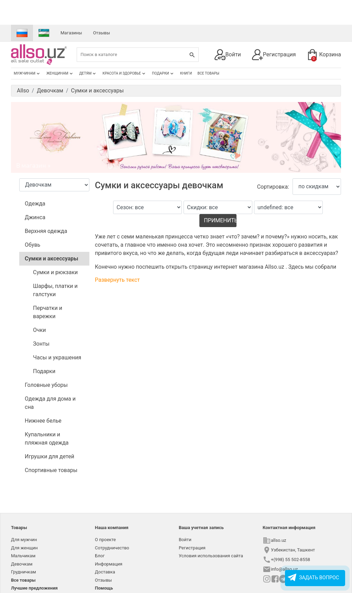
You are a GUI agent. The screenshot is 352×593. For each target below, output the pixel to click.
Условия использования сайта (211, 555)
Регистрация (274, 54)
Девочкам (21, 564)
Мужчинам (27, 73)
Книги (186, 73)
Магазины (71, 32)
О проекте (105, 539)
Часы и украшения (57, 357)
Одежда (35, 203)
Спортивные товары (51, 470)
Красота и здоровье (124, 73)
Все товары (208, 73)
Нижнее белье (43, 420)
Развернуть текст (117, 280)
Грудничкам (23, 571)
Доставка (105, 571)
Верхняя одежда (46, 231)
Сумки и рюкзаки (55, 272)
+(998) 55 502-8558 (290, 559)
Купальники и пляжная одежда (47, 438)
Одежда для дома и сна (50, 402)
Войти (227, 54)
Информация (108, 564)
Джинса (35, 217)
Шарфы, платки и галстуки (55, 290)
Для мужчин (24, 539)
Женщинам (60, 73)
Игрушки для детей (49, 456)
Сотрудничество (112, 547)
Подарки (163, 73)
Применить (220, 220)
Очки (39, 330)
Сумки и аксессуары (51, 258)
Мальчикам (23, 555)
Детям (88, 73)
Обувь (32, 245)
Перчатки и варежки (47, 312)
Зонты (41, 343)
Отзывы (101, 32)
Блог (100, 555)
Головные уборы (46, 385)
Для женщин (24, 547)
